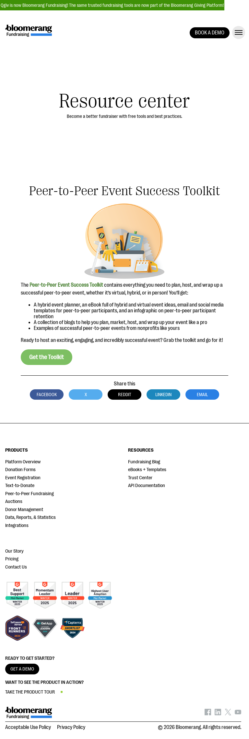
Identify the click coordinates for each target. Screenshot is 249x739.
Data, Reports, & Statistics (30, 517)
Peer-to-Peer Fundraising (29, 493)
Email (202, 394)
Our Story (14, 551)
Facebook (47, 394)
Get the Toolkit (46, 357)
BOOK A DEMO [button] (209, 33)
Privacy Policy (71, 727)
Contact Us (16, 567)
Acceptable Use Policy (28, 727)
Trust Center (140, 478)
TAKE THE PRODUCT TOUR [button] (30, 692)
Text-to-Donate (19, 485)
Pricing (11, 559)
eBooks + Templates (147, 469)
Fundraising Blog (144, 462)
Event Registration (23, 478)
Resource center (124, 101)
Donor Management (24, 509)
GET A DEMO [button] (22, 669)
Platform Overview (23, 462)
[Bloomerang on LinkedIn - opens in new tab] (218, 714)
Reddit (124, 394)
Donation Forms (20, 469)
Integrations (17, 525)
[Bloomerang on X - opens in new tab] (228, 714)
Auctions (13, 501)
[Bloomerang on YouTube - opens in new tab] (238, 714)
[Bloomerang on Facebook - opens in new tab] (208, 714)
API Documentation (146, 485)
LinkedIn (163, 394)
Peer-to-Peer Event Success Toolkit (66, 285)
